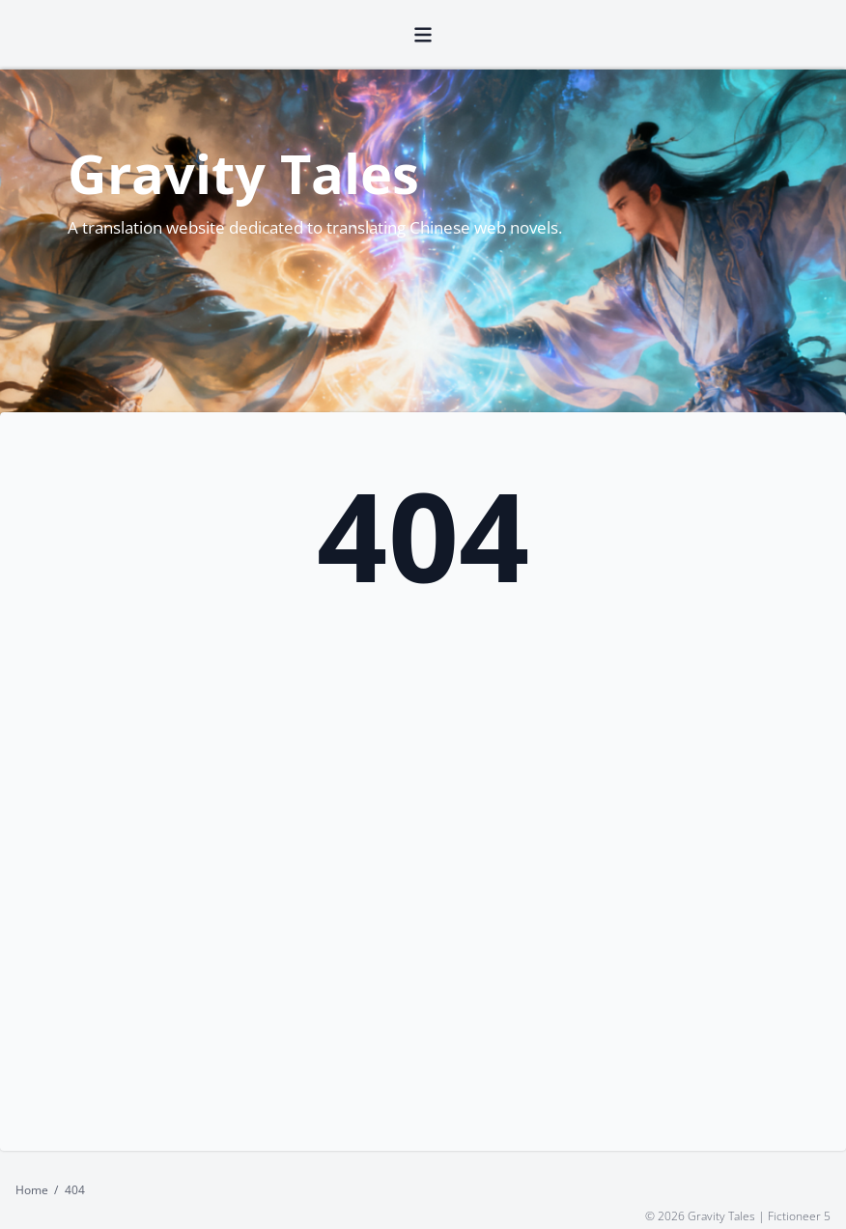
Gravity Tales (243, 173)
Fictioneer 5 (799, 1215)
